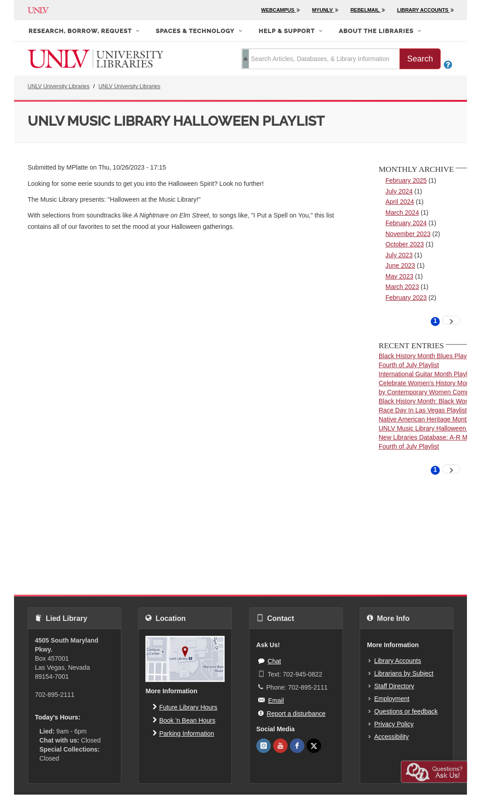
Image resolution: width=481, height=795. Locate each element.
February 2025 (406, 180)
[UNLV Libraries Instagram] (263, 745)
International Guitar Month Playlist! (427, 374)
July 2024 (399, 191)
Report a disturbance (292, 713)
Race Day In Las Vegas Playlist (423, 410)
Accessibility (391, 736)
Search (420, 58)
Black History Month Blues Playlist (427, 356)
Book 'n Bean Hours (184, 719)
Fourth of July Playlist (409, 365)
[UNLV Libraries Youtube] (280, 745)
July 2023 (399, 255)
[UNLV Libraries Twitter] (314, 745)
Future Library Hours (185, 706)
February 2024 (406, 223)
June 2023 (400, 265)
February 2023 (406, 297)
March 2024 (402, 212)
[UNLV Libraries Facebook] (297, 745)
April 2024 (399, 201)
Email (271, 700)
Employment (391, 698)
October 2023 (404, 244)
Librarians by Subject (403, 673)
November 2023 (408, 233)
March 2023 (402, 286)
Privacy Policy (394, 724)
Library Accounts (397, 660)
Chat (269, 660)
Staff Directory (394, 686)
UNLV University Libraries (58, 86)
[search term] (320, 58)
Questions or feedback (406, 711)
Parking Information (183, 733)
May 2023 (399, 276)
